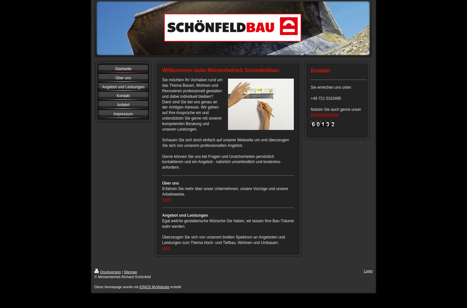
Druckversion (107, 272)
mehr (166, 199)
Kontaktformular (324, 114)
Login (368, 271)
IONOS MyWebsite (154, 287)
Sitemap (130, 272)
